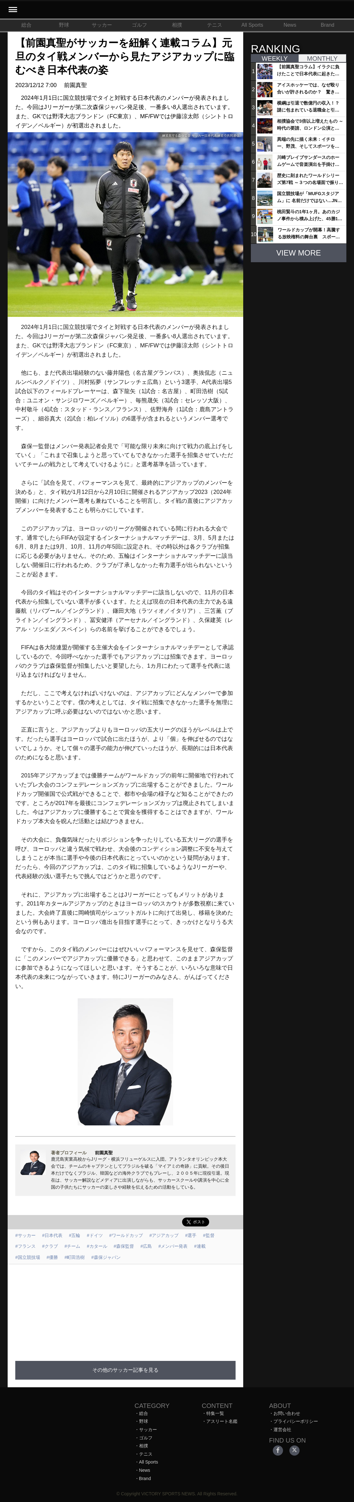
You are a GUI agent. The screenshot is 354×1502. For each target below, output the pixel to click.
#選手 (191, 1235)
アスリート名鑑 (221, 1421)
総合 (26, 25)
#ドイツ (95, 1235)
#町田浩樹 (75, 1257)
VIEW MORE (298, 253)
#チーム (73, 1246)
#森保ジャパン (106, 1257)
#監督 (209, 1235)
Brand (328, 25)
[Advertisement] (125, 1308)
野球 (64, 25)
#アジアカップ (164, 1235)
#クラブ (50, 1246)
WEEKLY (275, 58)
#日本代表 (52, 1235)
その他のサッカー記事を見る (125, 1370)
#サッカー (25, 1235)
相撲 (177, 25)
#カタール (97, 1246)
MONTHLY (322, 58)
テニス (214, 25)
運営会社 (282, 1429)
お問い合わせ (286, 1413)
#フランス (25, 1246)
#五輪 (75, 1235)
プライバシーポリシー (295, 1421)
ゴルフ (139, 25)
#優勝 (52, 1257)
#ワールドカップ (126, 1235)
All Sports (252, 25)
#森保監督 (124, 1246)
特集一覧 (215, 1413)
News (290, 25)
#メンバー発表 (173, 1246)
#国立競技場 (27, 1257)
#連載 (200, 1246)
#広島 (146, 1246)
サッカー (102, 25)
